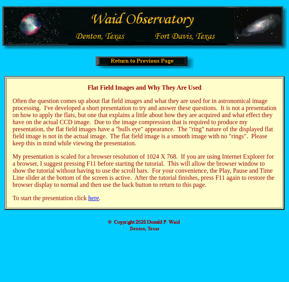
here (93, 198)
